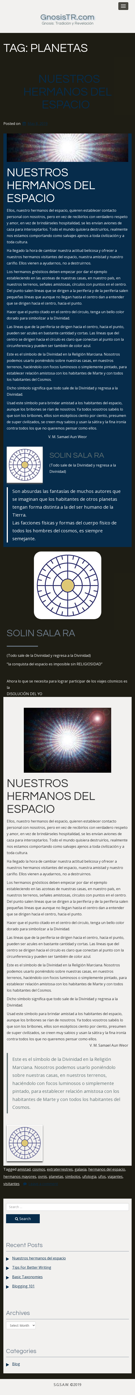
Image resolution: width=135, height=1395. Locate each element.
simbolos (72, 1176)
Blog (16, 1363)
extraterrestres (60, 1169)
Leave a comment (43, 1183)
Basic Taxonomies (27, 1276)
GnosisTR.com (67, 17)
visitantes (11, 1183)
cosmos (38, 1169)
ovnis (42, 1176)
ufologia (89, 1176)
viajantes (115, 1176)
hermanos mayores (19, 1176)
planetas (56, 1176)
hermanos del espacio (106, 1169)
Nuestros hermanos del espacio (67, 92)
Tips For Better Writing (31, 1267)
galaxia (80, 1169)
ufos (102, 1176)
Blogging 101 (23, 1286)
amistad (24, 1169)
